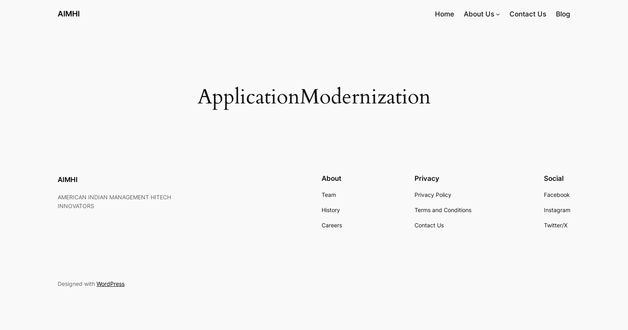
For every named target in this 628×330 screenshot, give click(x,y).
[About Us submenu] (498, 14)
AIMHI (69, 13)
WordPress (111, 283)
